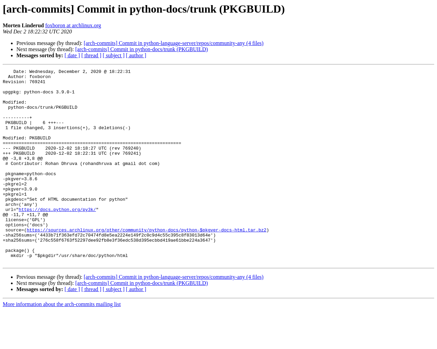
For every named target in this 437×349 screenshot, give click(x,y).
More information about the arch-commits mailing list (62, 343)
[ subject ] (114, 55)
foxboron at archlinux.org (73, 25)
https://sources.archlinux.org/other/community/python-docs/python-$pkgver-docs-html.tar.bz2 (146, 262)
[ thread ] (91, 55)
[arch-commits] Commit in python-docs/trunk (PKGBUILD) (141, 49)
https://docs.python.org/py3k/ (57, 238)
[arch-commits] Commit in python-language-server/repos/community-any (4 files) (174, 43)
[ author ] (136, 55)
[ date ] (72, 55)
